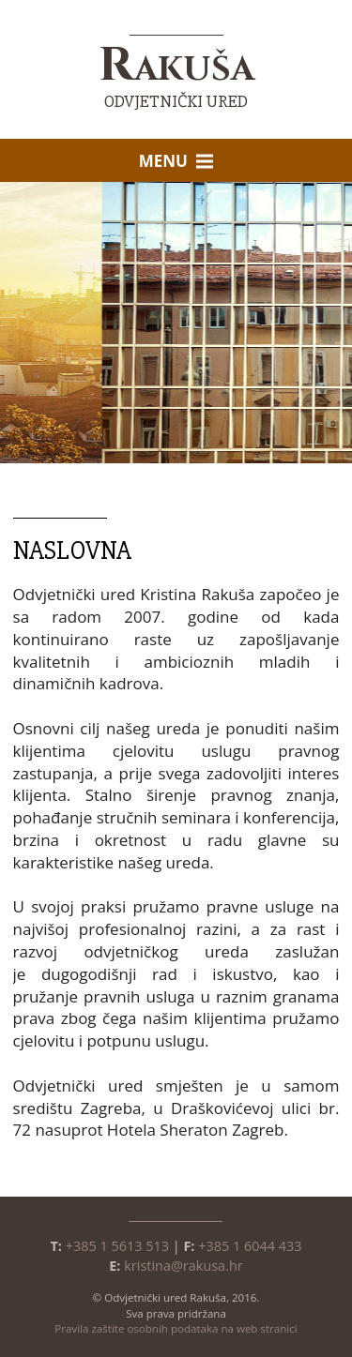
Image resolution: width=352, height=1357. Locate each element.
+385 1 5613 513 (117, 1246)
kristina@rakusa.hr (183, 1265)
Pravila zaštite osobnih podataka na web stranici (175, 1328)
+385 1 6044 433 (249, 1246)
